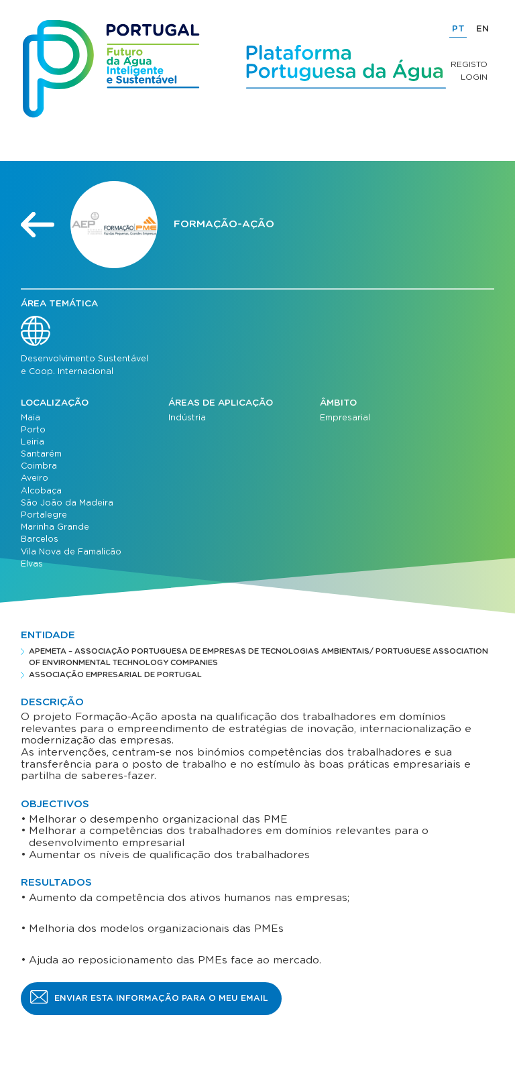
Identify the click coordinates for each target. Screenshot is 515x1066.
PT (458, 29)
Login (474, 77)
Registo (469, 64)
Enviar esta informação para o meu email (161, 998)
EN (482, 29)
